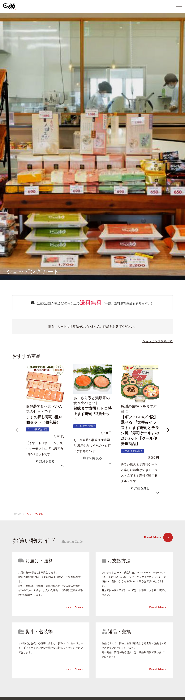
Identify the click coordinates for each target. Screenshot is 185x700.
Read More (158, 537)
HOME (17, 514)
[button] (16, 430)
